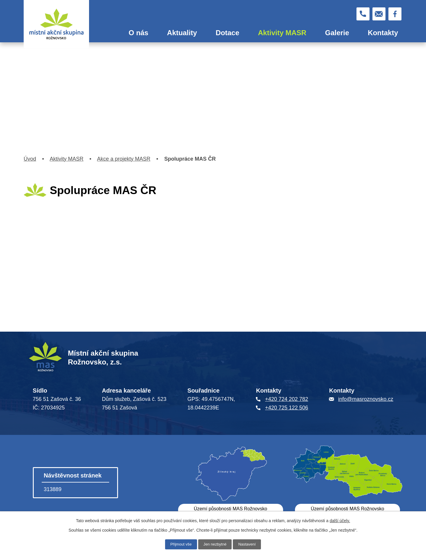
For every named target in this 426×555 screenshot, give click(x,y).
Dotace (227, 33)
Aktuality (182, 33)
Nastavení (248, 544)
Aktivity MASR (282, 33)
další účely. (340, 520)
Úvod (106, 32)
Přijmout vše (179, 544)
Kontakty (383, 33)
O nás (139, 33)
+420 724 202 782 (286, 399)
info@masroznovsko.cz (365, 399)
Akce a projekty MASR (123, 159)
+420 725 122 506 (286, 408)
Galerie (337, 33)
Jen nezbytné (215, 544)
